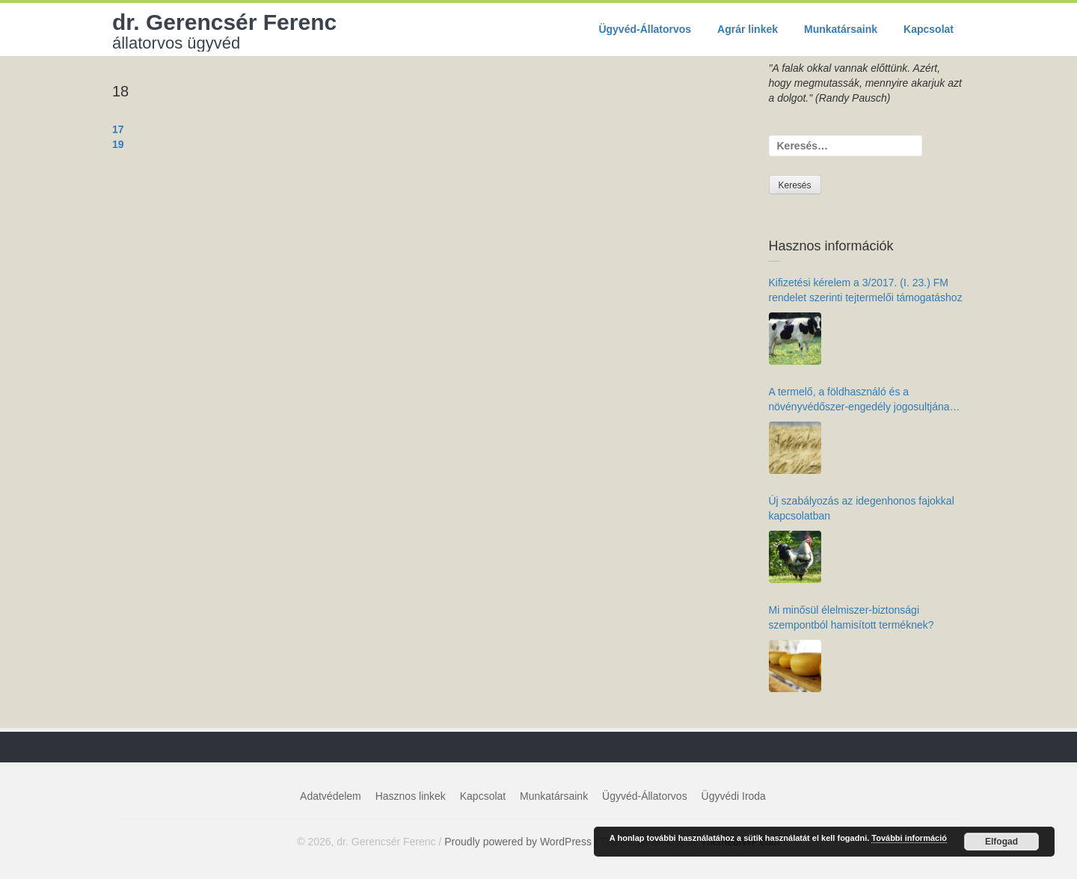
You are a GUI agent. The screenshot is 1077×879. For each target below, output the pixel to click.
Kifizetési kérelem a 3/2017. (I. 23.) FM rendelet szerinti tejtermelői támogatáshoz (866, 290)
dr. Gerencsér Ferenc (224, 30)
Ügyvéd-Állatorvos (644, 29)
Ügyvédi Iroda (734, 796)
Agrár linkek (747, 29)
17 (118, 129)
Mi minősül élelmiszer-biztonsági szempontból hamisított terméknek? (851, 617)
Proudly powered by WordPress (518, 842)
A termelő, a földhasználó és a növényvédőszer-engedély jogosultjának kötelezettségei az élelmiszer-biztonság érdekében (862, 400)
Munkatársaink (840, 29)
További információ (909, 837)
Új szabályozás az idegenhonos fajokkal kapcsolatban (861, 508)
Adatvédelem (330, 796)
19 (118, 144)
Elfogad (1001, 841)
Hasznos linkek (410, 796)
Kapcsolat (928, 29)
